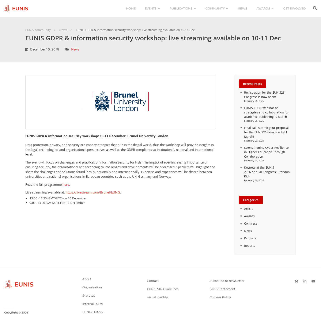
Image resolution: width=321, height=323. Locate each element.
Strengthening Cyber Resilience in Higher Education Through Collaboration (266, 152)
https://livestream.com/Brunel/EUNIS (93, 192)
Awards (249, 216)
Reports (249, 246)
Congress (250, 223)
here (66, 184)
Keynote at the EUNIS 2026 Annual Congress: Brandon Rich (267, 171)
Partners (250, 238)
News (75, 49)
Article (248, 209)
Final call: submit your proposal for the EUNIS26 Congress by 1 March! (266, 132)
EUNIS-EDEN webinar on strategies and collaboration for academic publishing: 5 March (266, 112)
